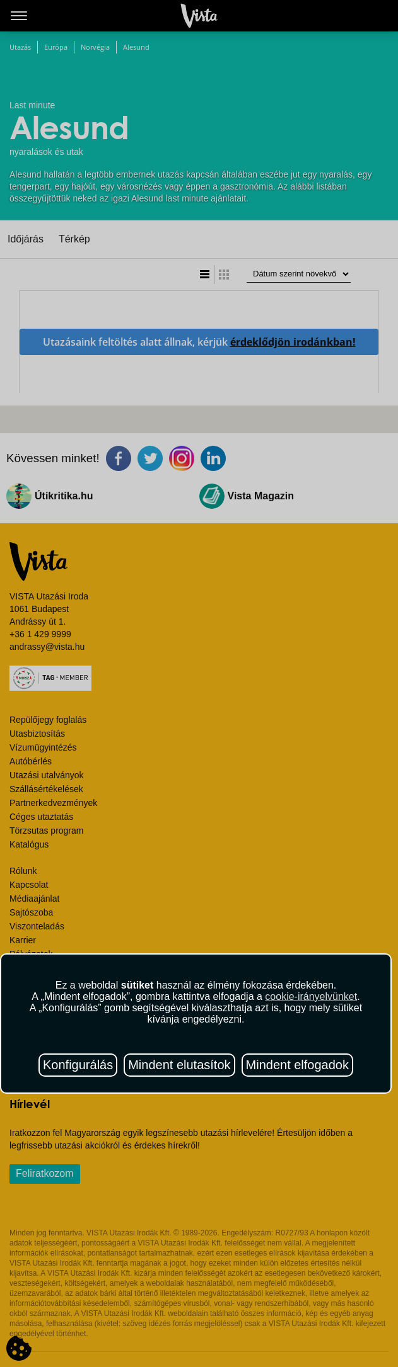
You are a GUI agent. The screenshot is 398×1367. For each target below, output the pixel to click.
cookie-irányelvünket (311, 996)
